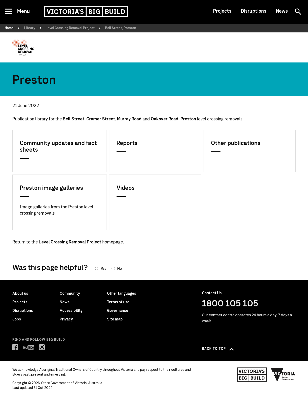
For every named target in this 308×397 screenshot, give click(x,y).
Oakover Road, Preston (173, 119)
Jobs (16, 319)
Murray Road (129, 119)
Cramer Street (100, 119)
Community (70, 293)
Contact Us (212, 293)
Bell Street (73, 119)
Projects (222, 11)
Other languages (121, 293)
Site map (115, 319)
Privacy (66, 319)
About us (20, 293)
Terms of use (118, 302)
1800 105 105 (230, 303)
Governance (117, 311)
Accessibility (71, 311)
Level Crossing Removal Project (70, 242)
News (282, 11)
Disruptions (253, 11)
